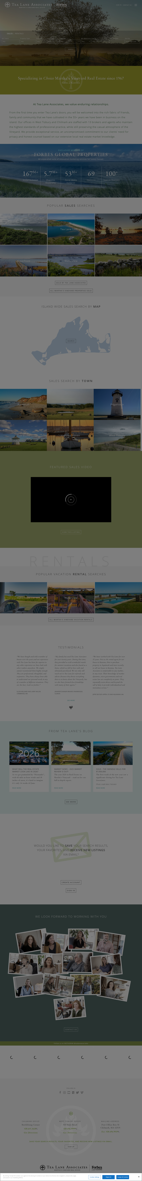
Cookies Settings (94, 1177)
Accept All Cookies (122, 1177)
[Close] (139, 1176)
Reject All (108, 1177)
